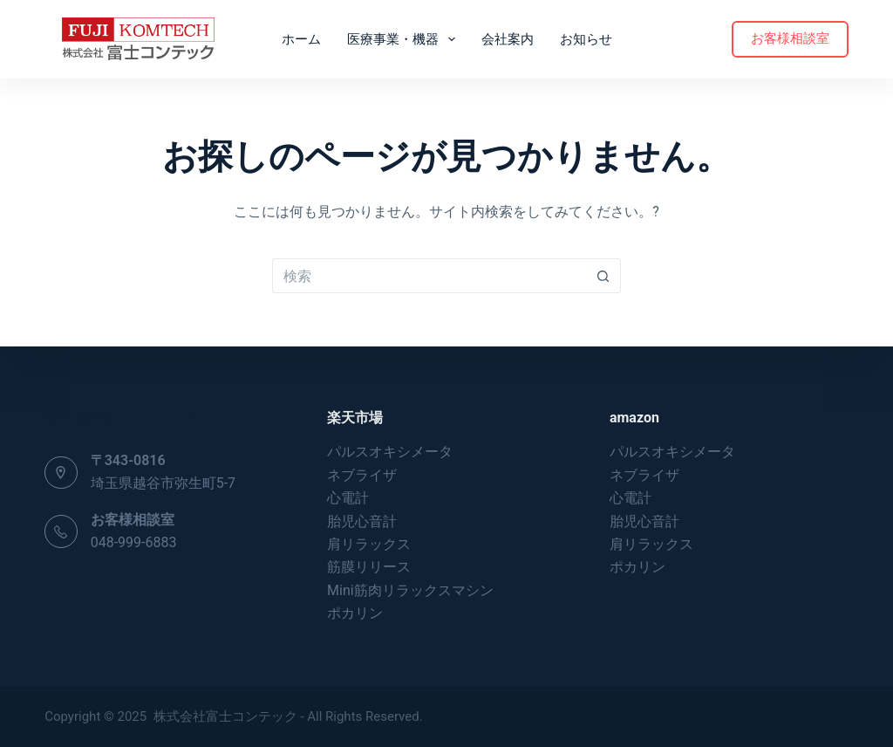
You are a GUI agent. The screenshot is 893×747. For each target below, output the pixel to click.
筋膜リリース (369, 567)
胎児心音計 (362, 521)
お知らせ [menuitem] (586, 39)
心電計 (348, 498)
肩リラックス (369, 544)
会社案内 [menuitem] (507, 39)
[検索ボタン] (603, 275)
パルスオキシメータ (390, 451)
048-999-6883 (134, 542)
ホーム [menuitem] (301, 39)
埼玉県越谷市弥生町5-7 (163, 483)
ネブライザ (362, 475)
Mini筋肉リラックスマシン (410, 590)
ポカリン (355, 613)
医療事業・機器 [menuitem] (404, 39)
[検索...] (429, 275)
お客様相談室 (790, 38)
